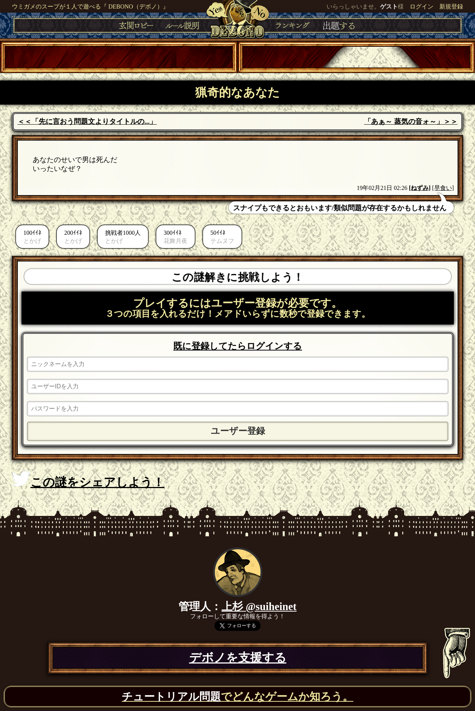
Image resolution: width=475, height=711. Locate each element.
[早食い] (443, 188)
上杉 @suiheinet (259, 606)
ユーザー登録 (238, 431)
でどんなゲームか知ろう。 (237, 696)
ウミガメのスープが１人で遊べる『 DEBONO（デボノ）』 (90, 6)
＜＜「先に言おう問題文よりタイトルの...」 (87, 121)
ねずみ (420, 188)
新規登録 (451, 6)
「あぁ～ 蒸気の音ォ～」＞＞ (411, 121)
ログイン (421, 6)
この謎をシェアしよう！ (88, 480)
